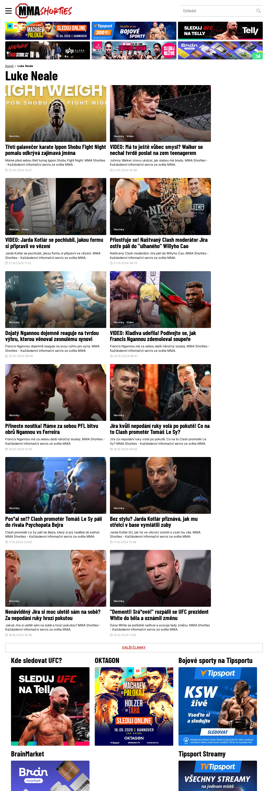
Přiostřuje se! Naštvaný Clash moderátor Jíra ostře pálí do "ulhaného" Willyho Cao (37, 238)
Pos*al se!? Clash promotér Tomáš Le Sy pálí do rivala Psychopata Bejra (220, 329)
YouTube (191, 707)
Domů (9, 66)
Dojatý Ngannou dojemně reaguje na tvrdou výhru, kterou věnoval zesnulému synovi (131, 238)
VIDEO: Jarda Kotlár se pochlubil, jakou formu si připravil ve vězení (216, 141)
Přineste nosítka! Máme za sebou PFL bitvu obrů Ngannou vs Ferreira (45, 329)
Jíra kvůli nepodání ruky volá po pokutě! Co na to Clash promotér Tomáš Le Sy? (127, 332)
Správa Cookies (117, 784)
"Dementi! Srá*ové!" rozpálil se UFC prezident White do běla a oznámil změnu (218, 426)
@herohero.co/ (93, 689)
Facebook (116, 707)
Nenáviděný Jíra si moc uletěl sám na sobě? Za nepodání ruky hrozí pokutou (133, 423)
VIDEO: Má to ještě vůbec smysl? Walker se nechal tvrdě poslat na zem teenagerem (133, 144)
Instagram (154, 707)
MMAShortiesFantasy (155, 744)
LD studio (210, 784)
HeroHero (116, 744)
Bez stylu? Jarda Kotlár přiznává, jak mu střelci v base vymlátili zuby (45, 423)
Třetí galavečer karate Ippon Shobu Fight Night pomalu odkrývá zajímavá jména (45, 144)
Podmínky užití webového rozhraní (77, 784)
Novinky (14, 126)
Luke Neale (25, 66)
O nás (94, 744)
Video (112, 126)
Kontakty (133, 734)
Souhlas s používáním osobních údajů (159, 784)
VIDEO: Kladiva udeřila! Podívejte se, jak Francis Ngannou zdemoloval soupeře (219, 238)
